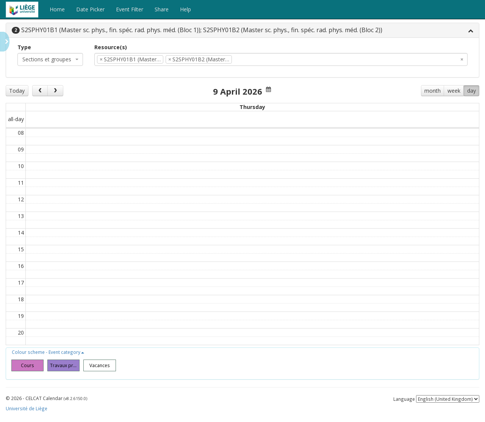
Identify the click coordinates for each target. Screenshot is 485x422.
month (432, 90)
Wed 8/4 (188, 107)
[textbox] (245, 59)
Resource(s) (110, 47)
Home (57, 9)
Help (185, 9)
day (471, 90)
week (453, 90)
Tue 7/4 (123, 107)
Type (24, 47)
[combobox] (50, 59)
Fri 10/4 (317, 107)
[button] (48, 355)
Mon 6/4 (58, 107)
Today (17, 90)
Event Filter (129, 9)
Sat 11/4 (382, 107)
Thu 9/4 (252, 107)
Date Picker (90, 9)
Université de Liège (26, 411)
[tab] (242, 30)
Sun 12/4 (446, 107)
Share (162, 9)
